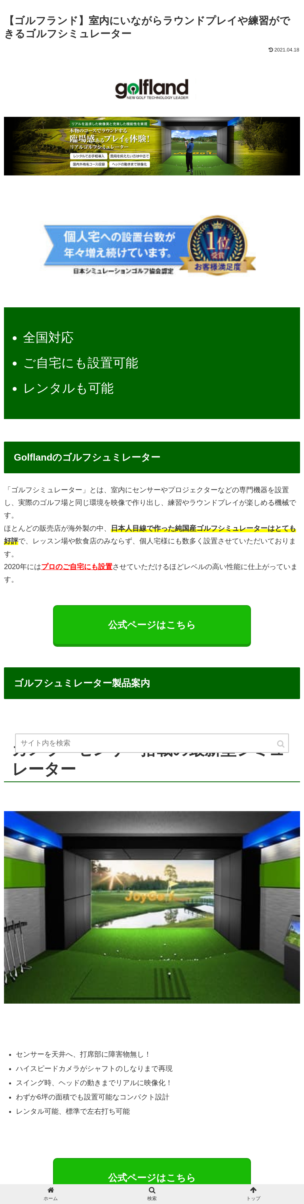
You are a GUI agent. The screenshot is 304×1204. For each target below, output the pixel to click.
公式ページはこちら (152, 1177)
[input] (152, 743)
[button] (281, 744)
